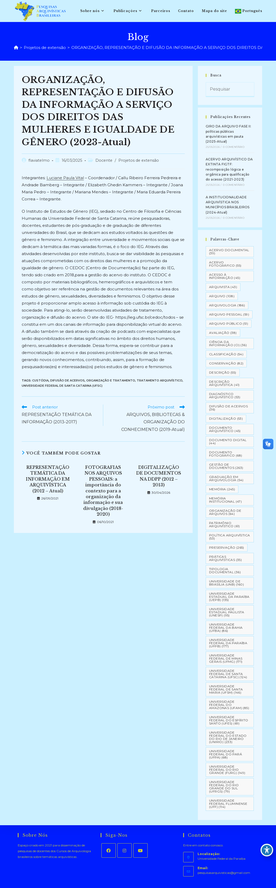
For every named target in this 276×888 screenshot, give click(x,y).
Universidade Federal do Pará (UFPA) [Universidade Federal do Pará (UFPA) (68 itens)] (225, 754)
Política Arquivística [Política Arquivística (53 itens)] (229, 536)
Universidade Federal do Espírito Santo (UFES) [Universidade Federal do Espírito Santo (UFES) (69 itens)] (228, 720)
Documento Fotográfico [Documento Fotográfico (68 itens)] (225, 453)
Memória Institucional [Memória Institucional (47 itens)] (225, 499)
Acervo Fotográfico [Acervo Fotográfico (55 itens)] (225, 263)
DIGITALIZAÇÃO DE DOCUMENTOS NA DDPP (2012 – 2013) (158, 476)
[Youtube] (140, 850)
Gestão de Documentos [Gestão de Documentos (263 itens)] (226, 466)
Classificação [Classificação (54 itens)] (226, 354)
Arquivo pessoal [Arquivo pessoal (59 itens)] (229, 314)
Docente (103, 160)
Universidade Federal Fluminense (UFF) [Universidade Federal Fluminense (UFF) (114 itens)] (228, 804)
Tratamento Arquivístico (159, 380)
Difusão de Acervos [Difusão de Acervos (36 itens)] (228, 407)
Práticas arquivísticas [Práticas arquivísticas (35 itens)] (225, 558)
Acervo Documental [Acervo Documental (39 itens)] (229, 251)
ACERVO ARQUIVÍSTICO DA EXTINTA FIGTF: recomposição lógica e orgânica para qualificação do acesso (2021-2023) (229, 169)
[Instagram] (124, 850)
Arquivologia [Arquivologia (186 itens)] (227, 305)
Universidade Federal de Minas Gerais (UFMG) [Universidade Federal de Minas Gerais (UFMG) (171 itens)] (226, 658)
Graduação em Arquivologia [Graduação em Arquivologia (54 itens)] (226, 478)
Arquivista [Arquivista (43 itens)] (223, 287)
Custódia (40, 380)
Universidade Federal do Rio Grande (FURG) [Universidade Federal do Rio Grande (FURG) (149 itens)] (227, 770)
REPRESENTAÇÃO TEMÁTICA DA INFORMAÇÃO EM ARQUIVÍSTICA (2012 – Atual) (48, 479)
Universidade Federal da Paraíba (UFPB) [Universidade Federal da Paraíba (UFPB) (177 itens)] (228, 643)
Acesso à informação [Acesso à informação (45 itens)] (224, 276)
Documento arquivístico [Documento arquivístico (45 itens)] (225, 429)
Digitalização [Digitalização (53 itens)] (226, 418)
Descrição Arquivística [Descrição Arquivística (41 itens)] (224, 383)
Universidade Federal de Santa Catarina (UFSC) (62, 385)
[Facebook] (108, 850)
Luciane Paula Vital (65, 177)
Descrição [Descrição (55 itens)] (222, 372)
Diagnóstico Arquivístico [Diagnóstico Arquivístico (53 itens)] (224, 395)
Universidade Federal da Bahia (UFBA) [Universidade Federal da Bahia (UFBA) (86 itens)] (226, 627)
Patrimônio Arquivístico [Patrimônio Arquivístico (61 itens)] (224, 524)
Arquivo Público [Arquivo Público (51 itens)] (228, 323)
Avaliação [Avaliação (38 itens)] (223, 333)
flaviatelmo (39, 160)
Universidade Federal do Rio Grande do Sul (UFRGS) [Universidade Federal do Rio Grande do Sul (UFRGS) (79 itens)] (224, 786)
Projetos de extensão (138, 160)
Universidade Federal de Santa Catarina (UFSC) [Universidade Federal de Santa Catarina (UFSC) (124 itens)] (228, 674)
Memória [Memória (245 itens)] (222, 489)
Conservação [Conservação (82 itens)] (226, 363)
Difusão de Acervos (67, 380)
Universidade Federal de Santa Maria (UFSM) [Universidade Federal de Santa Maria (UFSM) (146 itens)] (226, 689)
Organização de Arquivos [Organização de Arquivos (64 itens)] (225, 512)
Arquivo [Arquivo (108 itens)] (221, 296)
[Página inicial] (16, 47)
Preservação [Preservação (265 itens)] (226, 547)
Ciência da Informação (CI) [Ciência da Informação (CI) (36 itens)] (228, 343)
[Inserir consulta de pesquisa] (230, 89)
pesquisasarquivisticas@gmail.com (224, 873)
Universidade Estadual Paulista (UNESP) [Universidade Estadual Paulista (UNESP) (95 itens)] (226, 612)
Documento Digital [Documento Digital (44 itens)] (228, 441)
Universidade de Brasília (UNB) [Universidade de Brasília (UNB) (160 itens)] (226, 582)
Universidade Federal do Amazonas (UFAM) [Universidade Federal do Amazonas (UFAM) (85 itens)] (229, 705)
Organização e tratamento (110, 380)
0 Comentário (233, 147)
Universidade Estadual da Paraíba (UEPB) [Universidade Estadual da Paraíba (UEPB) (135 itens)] (229, 597)
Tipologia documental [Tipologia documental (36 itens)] (225, 570)
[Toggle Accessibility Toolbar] (267, 850)
